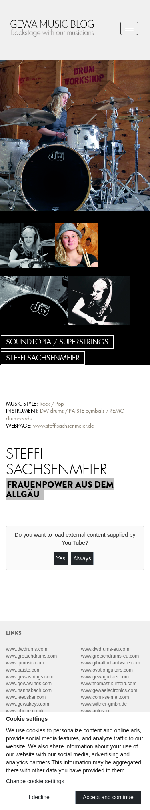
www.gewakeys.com (27, 704)
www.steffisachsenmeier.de (63, 425)
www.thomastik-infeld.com (109, 683)
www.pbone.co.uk (25, 711)
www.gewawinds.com (29, 683)
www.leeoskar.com (26, 697)
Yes (60, 558)
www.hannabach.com (29, 690)
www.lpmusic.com (25, 663)
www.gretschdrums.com (31, 656)
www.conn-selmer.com (105, 697)
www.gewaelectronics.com (109, 690)
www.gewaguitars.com (105, 677)
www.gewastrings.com (30, 677)
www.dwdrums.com (26, 649)
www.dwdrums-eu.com (105, 649)
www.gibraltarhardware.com (110, 663)
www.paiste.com (23, 670)
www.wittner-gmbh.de (104, 704)
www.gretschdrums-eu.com (110, 656)
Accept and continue (108, 797)
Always (82, 558)
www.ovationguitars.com (107, 670)
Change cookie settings (35, 781)
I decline (39, 797)
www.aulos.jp (95, 711)
